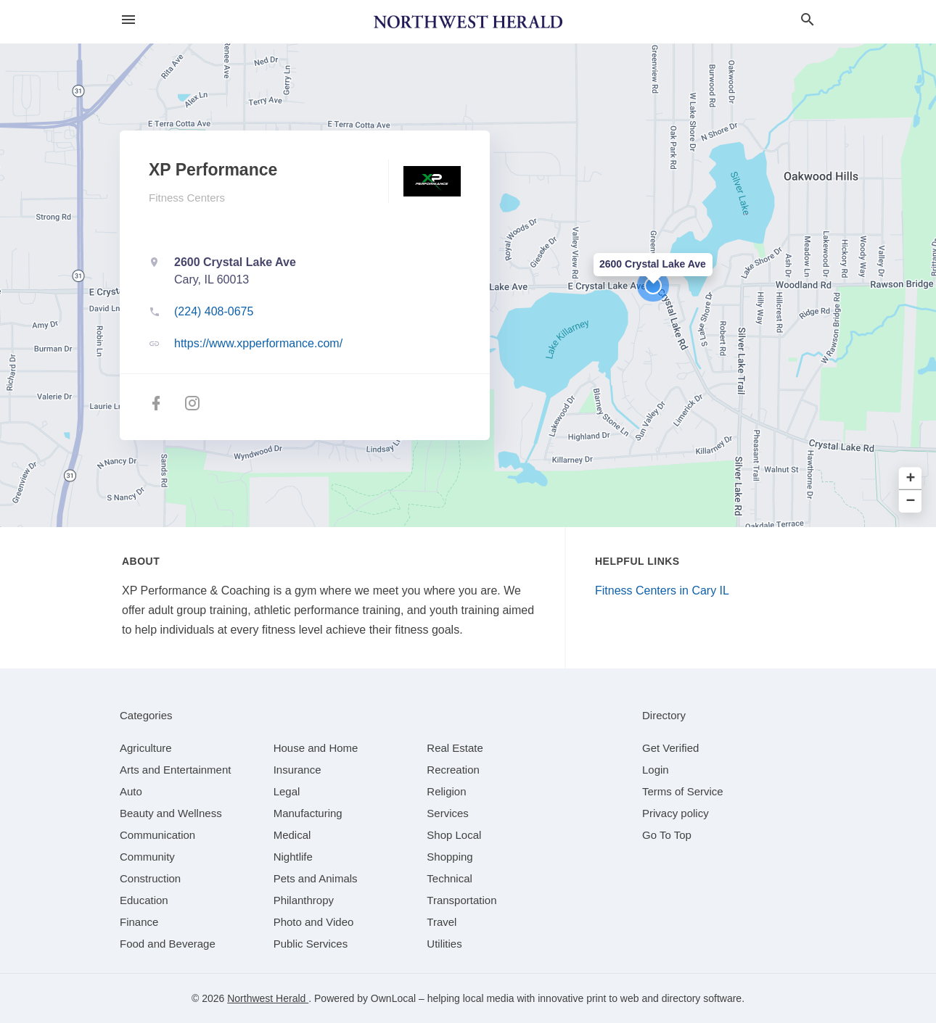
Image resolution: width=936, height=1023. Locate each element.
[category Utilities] (444, 943)
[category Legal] (287, 791)
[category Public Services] (311, 943)
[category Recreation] (453, 769)
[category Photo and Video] (314, 922)
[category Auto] (131, 791)
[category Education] (144, 900)
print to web (612, 998)
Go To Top (666, 835)
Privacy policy (675, 813)
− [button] (911, 501)
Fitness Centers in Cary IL (662, 590)
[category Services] (448, 813)
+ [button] (911, 478)
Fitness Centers (187, 197)
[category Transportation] (461, 900)
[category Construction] (150, 878)
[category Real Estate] (455, 748)
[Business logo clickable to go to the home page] (468, 21)
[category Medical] (292, 835)
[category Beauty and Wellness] (171, 813)
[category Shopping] (449, 856)
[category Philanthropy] (304, 900)
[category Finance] (139, 922)
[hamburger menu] (128, 20)
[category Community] (147, 856)
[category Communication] (157, 835)
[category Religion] (446, 791)
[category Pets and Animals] (316, 878)
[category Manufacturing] (308, 813)
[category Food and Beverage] (167, 943)
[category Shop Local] (454, 835)
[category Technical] (449, 878)
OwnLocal (393, 998)
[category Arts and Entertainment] (175, 769)
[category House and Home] (316, 748)
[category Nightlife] (293, 856)
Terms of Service (682, 791)
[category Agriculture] (146, 748)
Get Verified (670, 748)
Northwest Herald (267, 998)
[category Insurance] (297, 769)
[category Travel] (441, 922)
